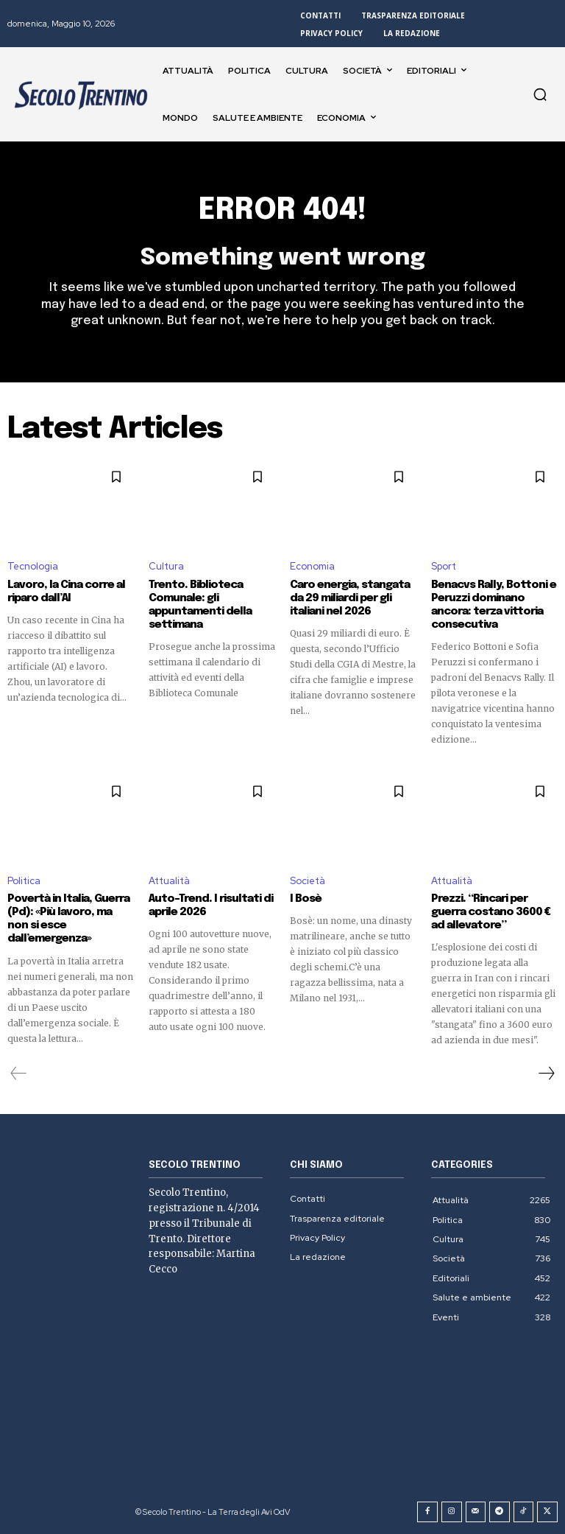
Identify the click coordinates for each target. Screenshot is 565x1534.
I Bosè (305, 899)
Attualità (169, 881)
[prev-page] (18, 1073)
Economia (312, 567)
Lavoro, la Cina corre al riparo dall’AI (65, 591)
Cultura (166, 567)
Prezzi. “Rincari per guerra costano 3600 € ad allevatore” (490, 912)
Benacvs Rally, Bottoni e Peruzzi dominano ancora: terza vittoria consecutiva (493, 605)
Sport (443, 567)
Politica (23, 881)
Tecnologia (32, 567)
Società (307, 881)
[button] (540, 94)
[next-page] (546, 1073)
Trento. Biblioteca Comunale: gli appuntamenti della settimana (200, 605)
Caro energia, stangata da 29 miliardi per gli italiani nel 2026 (350, 598)
